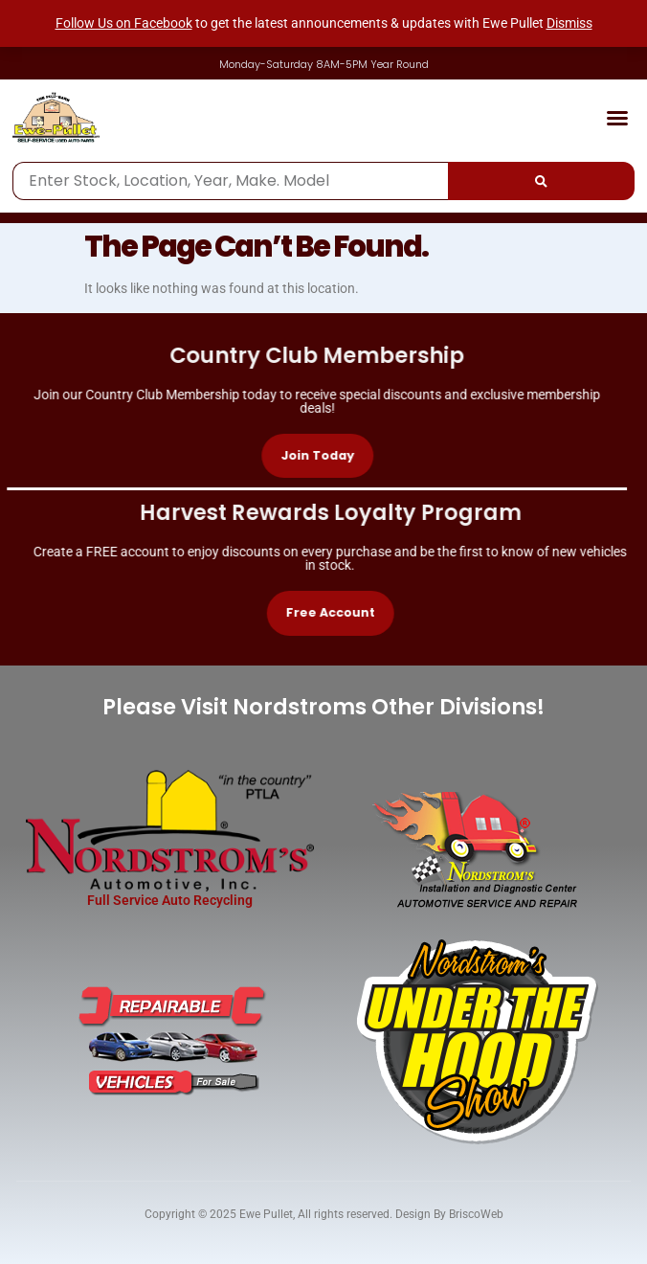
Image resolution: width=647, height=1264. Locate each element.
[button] (617, 118)
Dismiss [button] (569, 23)
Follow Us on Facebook (124, 23)
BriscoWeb (476, 1214)
